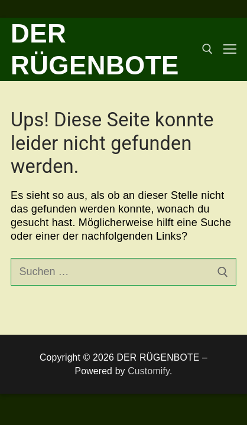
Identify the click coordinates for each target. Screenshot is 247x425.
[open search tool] (207, 49)
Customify (149, 371)
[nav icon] (229, 49)
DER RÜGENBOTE (95, 49)
